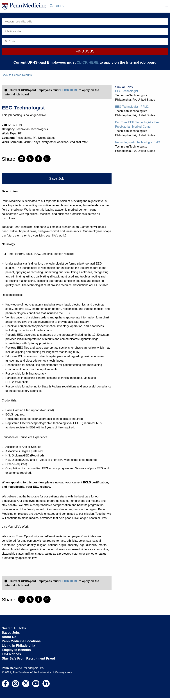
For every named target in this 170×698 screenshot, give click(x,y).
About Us (9, 637)
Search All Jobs (14, 628)
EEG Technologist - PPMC (132, 106)
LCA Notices (11, 654)
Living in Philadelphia (18, 645)
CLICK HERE (88, 62)
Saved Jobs (11, 632)
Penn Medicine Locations (21, 641)
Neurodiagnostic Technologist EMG (137, 142)
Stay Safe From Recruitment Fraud (28, 658)
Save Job (56, 178)
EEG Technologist (126, 91)
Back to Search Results (17, 75)
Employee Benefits (16, 650)
